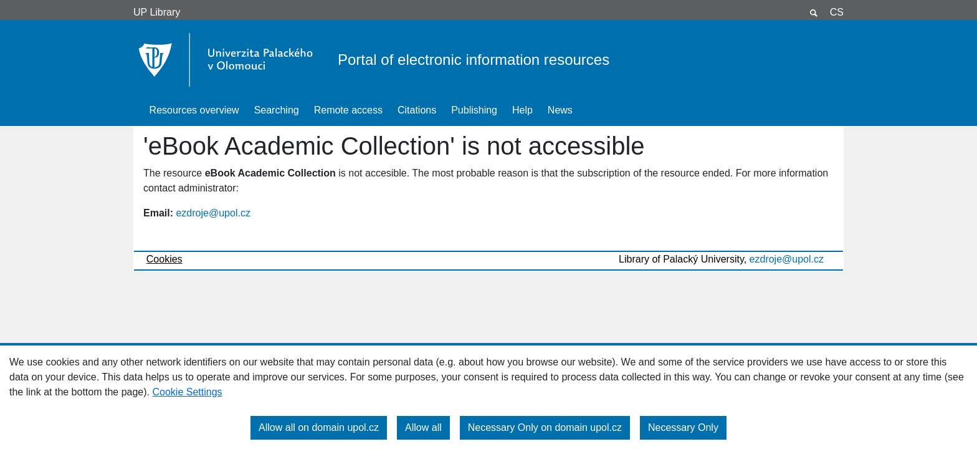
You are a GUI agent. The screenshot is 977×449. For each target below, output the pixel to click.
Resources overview (194, 110)
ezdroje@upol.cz (213, 213)
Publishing (474, 110)
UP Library (156, 12)
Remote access (348, 110)
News (560, 110)
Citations (417, 110)
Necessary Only (683, 427)
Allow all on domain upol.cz (319, 427)
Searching (276, 110)
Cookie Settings (187, 392)
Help (522, 110)
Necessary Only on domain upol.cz (545, 427)
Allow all (423, 427)
